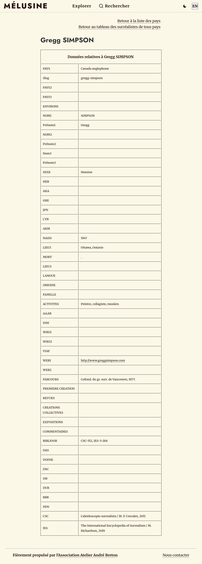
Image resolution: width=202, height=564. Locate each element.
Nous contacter (176, 555)
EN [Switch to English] (195, 6)
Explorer (81, 5)
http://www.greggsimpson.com (103, 360)
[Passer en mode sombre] (184, 6)
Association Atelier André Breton (88, 555)
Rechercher (114, 5)
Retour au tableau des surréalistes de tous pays (119, 26)
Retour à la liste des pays (138, 20)
